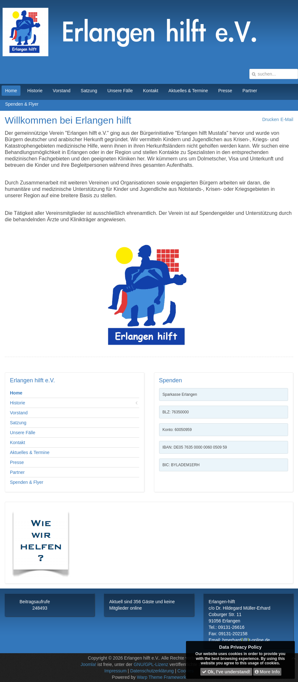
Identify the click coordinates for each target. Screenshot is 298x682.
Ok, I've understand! (226, 671)
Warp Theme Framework (161, 677)
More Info (267, 671)
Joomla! (88, 664)
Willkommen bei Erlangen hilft (68, 120)
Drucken (270, 119)
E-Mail (286, 119)
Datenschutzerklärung (152, 670)
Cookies (185, 670)
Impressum (115, 670)
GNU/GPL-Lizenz (150, 664)
